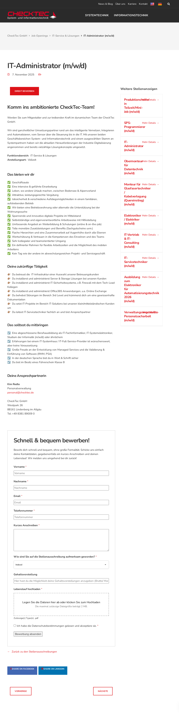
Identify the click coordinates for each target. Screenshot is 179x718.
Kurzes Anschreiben (27, 525)
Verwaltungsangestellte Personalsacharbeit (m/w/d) (141, 316)
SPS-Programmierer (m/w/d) (134, 127)
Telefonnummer (24, 510)
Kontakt (143, 4)
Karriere (132, 4)
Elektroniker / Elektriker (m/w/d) (132, 219)
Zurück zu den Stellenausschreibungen (34, 651)
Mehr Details (150, 99)
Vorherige (21, 691)
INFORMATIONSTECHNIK (131, 15)
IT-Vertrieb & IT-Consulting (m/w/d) (131, 241)
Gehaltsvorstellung (25, 574)
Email (18, 496)
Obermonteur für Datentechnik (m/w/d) (133, 167)
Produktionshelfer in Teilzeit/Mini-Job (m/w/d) (136, 106)
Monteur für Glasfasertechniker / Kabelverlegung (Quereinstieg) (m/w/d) (137, 194)
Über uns (120, 4)
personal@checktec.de (20, 392)
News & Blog (105, 4)
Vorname (20, 467)
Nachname (21, 481)
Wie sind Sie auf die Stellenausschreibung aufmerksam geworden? (55, 556)
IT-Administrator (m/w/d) (134, 146)
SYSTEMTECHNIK (97, 15)
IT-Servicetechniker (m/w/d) (135, 262)
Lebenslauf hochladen (28, 589)
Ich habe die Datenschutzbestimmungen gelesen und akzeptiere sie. (57, 626)
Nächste (103, 691)
